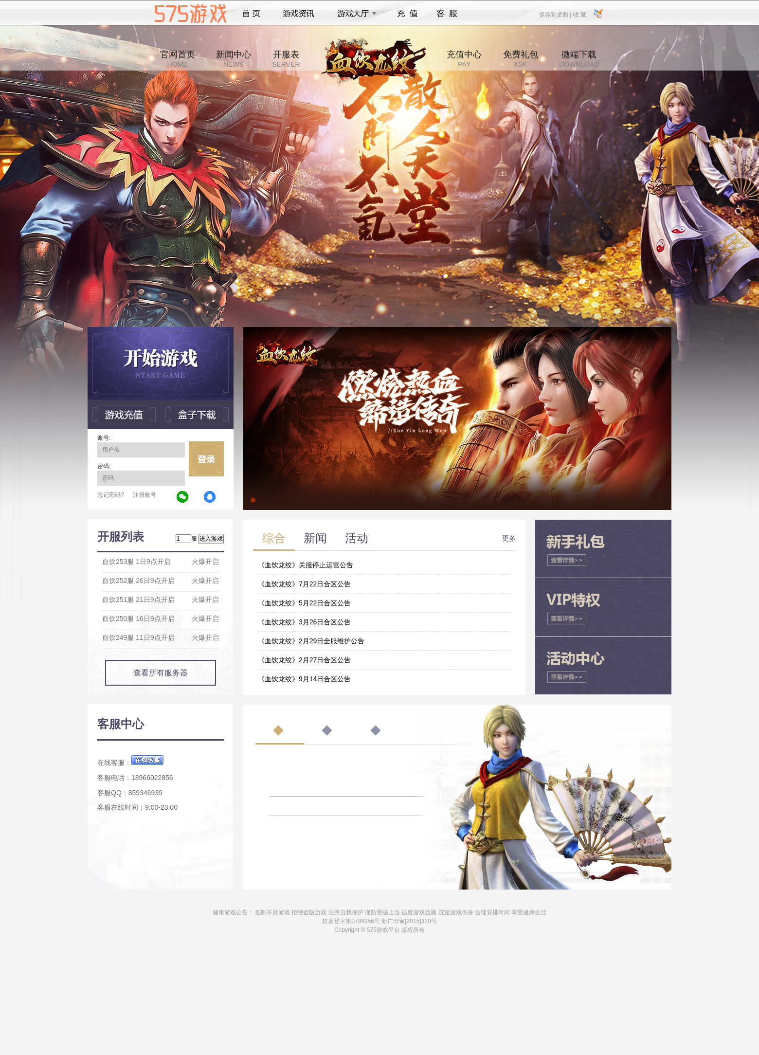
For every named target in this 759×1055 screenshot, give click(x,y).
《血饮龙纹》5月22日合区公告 (304, 603)
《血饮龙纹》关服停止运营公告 (305, 565)
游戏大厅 (354, 13)
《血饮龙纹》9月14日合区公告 (304, 679)
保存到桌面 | (556, 14)
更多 (509, 538)
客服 (447, 13)
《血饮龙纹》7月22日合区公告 (304, 584)
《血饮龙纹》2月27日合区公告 (304, 660)
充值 (407, 13)
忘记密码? (110, 494)
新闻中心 (233, 59)
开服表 (286, 59)
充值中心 (464, 59)
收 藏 (579, 14)
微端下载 (579, 59)
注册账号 (144, 494)
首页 (251, 13)
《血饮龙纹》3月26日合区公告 (304, 622)
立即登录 (206, 458)
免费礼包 (520, 59)
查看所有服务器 (160, 673)
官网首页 (177, 59)
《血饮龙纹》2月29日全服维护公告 (311, 641)
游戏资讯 (299, 13)
